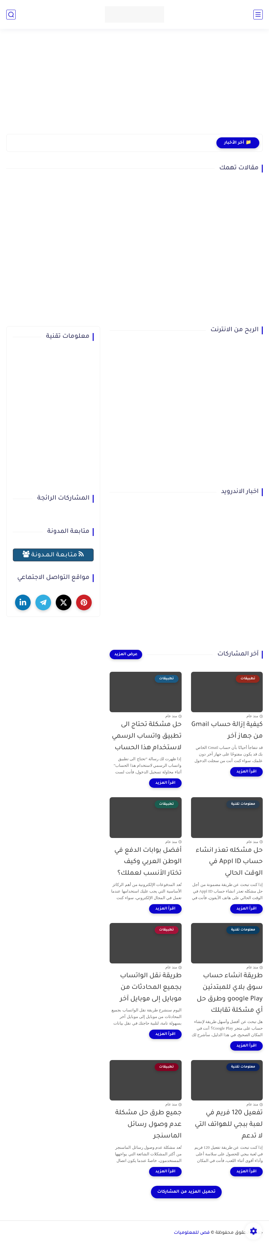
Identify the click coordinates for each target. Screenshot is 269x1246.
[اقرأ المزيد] (246, 772)
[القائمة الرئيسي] (258, 14)
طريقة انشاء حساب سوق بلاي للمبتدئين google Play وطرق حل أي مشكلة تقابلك (230, 993)
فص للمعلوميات (192, 1233)
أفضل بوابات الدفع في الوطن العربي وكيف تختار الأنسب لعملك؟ (148, 862)
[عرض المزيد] (126, 654)
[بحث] (11, 14)
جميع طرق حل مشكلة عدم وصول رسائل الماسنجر (148, 1125)
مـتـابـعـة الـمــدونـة (53, 555)
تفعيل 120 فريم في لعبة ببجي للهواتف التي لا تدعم (229, 1125)
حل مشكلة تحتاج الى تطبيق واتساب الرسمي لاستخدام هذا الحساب (147, 736)
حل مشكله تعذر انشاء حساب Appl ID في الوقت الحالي (229, 862)
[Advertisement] (134, 85)
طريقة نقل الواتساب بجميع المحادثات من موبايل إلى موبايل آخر (151, 988)
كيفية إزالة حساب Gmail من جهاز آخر (227, 730)
